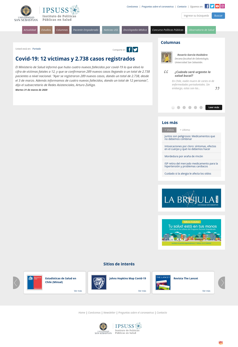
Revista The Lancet (186, 278)
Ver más (78, 290)
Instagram (222, 6)
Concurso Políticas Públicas (167, 30)
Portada (36, 48)
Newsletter (109, 312)
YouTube (217, 6)
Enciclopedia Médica (135, 30)
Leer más (213, 107)
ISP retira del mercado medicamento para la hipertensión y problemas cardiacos (191, 165)
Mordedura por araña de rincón (184, 156)
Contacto (181, 6)
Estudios (46, 30)
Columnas (62, 30)
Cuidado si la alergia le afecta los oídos (188, 173)
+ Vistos (169, 130)
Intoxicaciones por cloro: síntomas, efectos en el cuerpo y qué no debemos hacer (190, 147)
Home (81, 312)
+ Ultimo (185, 130)
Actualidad (30, 30)
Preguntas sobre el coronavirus (158, 6)
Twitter (212, 6)
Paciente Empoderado (85, 30)
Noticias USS (111, 30)
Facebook (207, 6)
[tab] (169, 130)
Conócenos (132, 6)
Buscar (218, 15)
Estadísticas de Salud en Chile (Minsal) (60, 280)
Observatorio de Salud (201, 30)
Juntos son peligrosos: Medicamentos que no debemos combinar (190, 137)
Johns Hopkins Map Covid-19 (128, 278)
